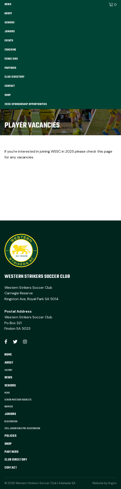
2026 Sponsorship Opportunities (25, 104)
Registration (10, 422)
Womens (8, 407)
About (8, 13)
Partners (10, 68)
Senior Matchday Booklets (17, 400)
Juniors (9, 31)
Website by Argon (104, 483)
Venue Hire (11, 59)
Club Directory (14, 77)
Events (8, 40)
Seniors (9, 22)
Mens (7, 393)
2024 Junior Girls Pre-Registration (22, 428)
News (7, 4)
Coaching (10, 50)
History (8, 370)
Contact (9, 86)
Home (8, 354)
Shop (7, 95)
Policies (10, 435)
